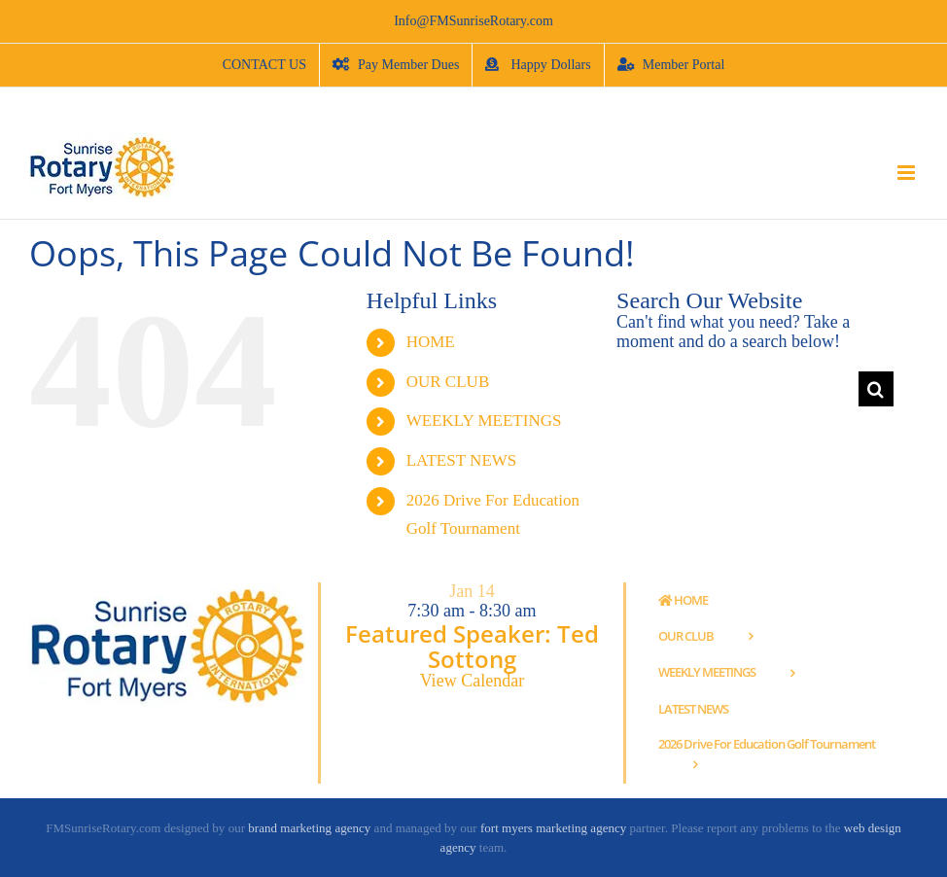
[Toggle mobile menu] (907, 172)
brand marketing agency (309, 828)
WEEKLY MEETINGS (484, 420)
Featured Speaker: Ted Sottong (472, 646)
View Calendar (472, 680)
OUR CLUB (448, 381)
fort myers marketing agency (553, 828)
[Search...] (737, 388)
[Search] (876, 388)
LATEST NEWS (461, 460)
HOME (430, 342)
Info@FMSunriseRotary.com (473, 21)
